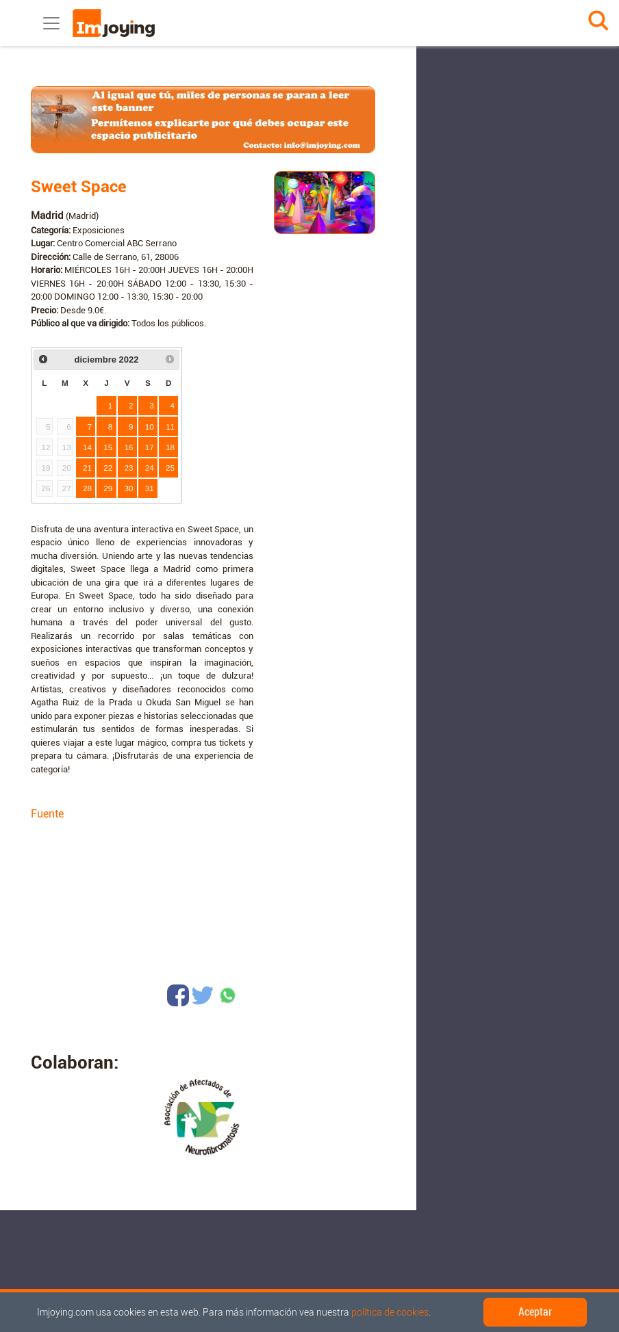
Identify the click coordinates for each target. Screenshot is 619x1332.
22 (107, 467)
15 (107, 447)
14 (87, 447)
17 (149, 447)
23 (129, 467)
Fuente (47, 813)
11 (170, 426)
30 (129, 488)
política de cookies (390, 1312)
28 (87, 488)
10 (149, 426)
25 (170, 467)
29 (107, 488)
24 (149, 467)
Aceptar (535, 1311)
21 (87, 467)
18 (170, 447)
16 (129, 447)
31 (149, 488)
